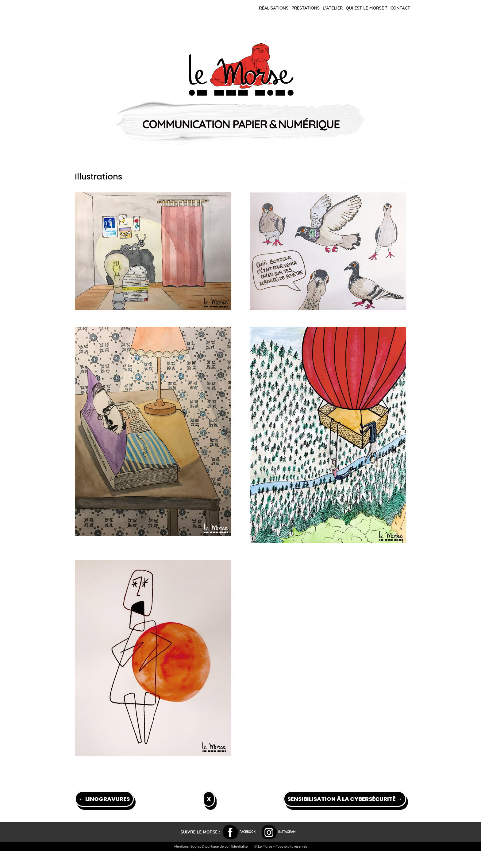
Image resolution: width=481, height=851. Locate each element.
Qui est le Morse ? (366, 8)
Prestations (305, 8)
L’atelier (333, 8)
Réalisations (273, 8)
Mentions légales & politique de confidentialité (211, 846)
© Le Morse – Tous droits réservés (280, 846)
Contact (400, 8)
